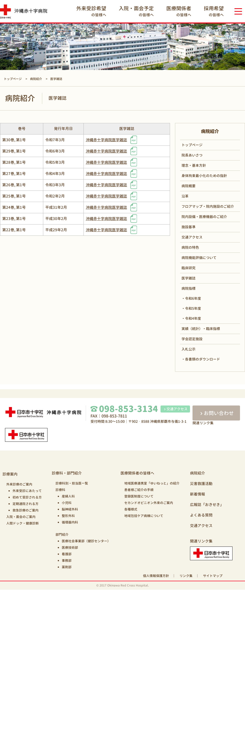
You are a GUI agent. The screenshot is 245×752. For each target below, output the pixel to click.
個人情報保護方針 (156, 576)
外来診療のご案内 (19, 484)
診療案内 (10, 474)
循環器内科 (70, 522)
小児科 (67, 502)
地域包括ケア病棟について (143, 516)
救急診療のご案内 (25, 510)
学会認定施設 (192, 338)
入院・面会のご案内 (21, 516)
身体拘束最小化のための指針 (204, 175)
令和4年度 (193, 318)
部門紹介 (62, 534)
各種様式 (130, 509)
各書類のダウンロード (202, 359)
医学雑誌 (189, 278)
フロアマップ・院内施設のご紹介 (208, 206)
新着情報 (197, 494)
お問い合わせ (216, 413)
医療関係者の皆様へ (137, 473)
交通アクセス (192, 237)
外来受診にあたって (27, 490)
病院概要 (189, 186)
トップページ (192, 144)
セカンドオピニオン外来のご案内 (148, 502)
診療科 (60, 490)
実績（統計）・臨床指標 (201, 328)
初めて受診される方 (27, 497)
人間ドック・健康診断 (22, 523)
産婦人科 (68, 496)
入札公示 (189, 349)
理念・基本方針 (194, 165)
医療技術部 (70, 547)
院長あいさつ (192, 155)
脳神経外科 (70, 509)
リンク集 (186, 576)
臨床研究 (189, 268)
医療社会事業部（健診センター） (86, 541)
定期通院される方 (25, 504)
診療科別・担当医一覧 (72, 483)
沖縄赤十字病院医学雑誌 (106, 139)
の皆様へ (91, 11)
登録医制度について (139, 496)
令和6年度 (193, 298)
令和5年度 (193, 308)
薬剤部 (67, 567)
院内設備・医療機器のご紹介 (204, 216)
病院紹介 (197, 473)
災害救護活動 (201, 483)
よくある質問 (201, 515)
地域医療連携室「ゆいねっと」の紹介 (152, 483)
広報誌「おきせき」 (207, 504)
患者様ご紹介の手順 (139, 490)
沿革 (185, 196)
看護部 (67, 554)
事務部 (67, 560)
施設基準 (189, 226)
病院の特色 (190, 247)
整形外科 (68, 516)
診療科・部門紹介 (67, 473)
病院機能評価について (199, 257)
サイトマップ (212, 576)
